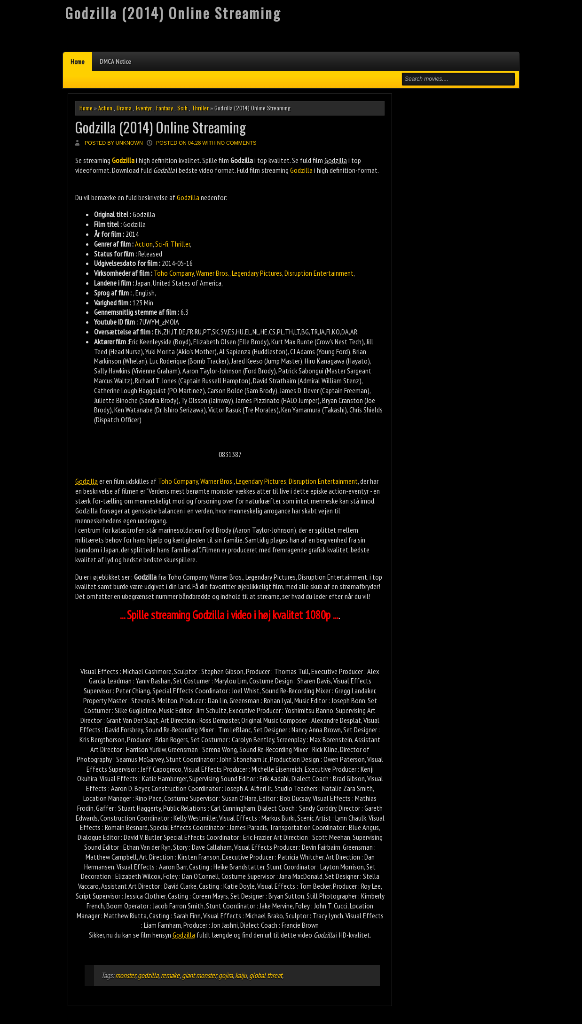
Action (105, 108)
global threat (265, 975)
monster (125, 975)
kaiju (241, 975)
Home (78, 61)
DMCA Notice (115, 61)
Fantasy (164, 108)
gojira (226, 975)
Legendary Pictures (257, 273)
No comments (237, 143)
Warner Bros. (212, 273)
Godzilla (301, 170)
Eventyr (144, 108)
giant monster (199, 975)
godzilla (148, 975)
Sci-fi (161, 243)
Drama (124, 108)
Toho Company (174, 273)
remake (170, 975)
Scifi (182, 108)
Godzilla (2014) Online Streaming (160, 127)
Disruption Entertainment (319, 273)
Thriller (200, 108)
